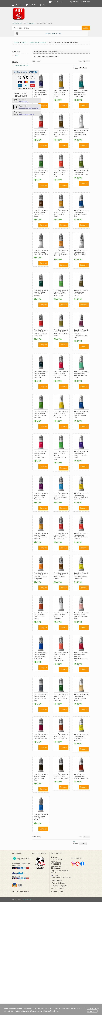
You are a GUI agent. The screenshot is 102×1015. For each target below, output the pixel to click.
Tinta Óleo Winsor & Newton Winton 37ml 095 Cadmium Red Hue (81, 536)
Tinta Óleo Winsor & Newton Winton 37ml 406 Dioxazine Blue (41, 93)
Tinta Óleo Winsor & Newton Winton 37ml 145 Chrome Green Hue (41, 414)
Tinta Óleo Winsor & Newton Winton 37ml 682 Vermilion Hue (41, 133)
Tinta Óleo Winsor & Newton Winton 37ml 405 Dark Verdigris (41, 293)
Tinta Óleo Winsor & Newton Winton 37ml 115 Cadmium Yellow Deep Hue (61, 253)
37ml (16, 55)
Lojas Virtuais (27, 899)
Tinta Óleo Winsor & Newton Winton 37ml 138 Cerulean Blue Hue (61, 496)
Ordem (75, 68)
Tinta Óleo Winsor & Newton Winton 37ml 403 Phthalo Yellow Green (61, 293)
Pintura (24, 42)
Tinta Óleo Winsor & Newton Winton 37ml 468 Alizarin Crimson (61, 374)
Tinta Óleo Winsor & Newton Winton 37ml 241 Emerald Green (81, 374)
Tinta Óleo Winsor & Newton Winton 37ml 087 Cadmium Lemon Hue (81, 576)
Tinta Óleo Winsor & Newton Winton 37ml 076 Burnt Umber (61, 576)
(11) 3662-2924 (18, 23)
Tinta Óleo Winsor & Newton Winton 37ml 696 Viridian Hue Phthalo (81, 93)
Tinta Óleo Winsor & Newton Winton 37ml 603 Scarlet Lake (61, 173)
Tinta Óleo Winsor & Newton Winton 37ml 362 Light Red (61, 736)
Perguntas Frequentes (59, 886)
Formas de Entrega (58, 883)
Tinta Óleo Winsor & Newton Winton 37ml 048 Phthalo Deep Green (41, 374)
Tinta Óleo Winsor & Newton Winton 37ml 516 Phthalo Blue (81, 414)
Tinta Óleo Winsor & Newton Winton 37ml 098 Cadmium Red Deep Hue (61, 536)
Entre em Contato (56, 2)
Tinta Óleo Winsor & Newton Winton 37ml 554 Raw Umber (41, 213)
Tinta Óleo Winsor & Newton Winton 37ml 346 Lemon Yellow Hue (81, 737)
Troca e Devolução (58, 889)
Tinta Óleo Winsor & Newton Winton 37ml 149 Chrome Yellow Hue (61, 414)
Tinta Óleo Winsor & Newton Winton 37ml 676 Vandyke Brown (61, 133)
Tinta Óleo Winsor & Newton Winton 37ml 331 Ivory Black (61, 776)
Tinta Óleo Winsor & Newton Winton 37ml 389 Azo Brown (81, 293)
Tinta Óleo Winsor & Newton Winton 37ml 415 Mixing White (81, 253)
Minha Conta (18, 5)
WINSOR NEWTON (21, 65)
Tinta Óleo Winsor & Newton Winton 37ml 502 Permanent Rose (41, 454)
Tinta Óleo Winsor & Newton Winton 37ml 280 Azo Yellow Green (61, 333)
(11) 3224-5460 (29, 23)
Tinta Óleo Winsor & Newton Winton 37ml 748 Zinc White (41, 252)
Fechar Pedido (32, 5)
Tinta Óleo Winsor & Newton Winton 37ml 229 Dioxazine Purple (81, 454)
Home (16, 42)
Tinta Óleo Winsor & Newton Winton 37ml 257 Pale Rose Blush (81, 616)
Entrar (44, 5)
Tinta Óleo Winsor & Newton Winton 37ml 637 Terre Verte (41, 173)
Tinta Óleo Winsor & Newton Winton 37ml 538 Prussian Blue (81, 213)
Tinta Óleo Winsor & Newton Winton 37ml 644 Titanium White (81, 133)
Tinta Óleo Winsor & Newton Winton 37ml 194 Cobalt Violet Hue (41, 496)
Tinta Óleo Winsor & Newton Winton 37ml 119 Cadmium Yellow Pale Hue (81, 496)
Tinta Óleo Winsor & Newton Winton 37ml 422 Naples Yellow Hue (81, 697)
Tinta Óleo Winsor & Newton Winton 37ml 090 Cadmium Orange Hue (41, 576)
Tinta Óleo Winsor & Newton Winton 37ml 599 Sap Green (81, 172)
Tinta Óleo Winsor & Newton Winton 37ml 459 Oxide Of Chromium (61, 697)
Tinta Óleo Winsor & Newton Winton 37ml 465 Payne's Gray (41, 697)
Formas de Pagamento (20, 891)
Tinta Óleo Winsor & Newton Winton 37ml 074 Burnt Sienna (41, 616)
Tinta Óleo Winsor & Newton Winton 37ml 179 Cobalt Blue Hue (41, 817)
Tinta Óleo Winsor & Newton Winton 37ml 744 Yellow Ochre (61, 93)
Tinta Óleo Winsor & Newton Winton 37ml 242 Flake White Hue (61, 616)
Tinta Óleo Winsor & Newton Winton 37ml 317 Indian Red (81, 776)
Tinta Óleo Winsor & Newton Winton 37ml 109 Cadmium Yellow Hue (41, 536)
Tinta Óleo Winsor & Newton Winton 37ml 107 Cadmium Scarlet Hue (41, 333)
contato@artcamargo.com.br (61, 877)
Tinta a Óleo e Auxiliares (37, 42)
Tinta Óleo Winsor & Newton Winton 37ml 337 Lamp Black (41, 777)
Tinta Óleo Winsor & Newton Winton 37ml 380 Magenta (41, 736)
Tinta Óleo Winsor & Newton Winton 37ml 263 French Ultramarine (41, 656)
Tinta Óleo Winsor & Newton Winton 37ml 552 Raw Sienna (61, 213)
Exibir (80, 61)
